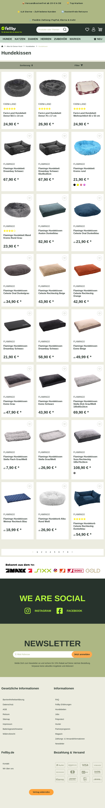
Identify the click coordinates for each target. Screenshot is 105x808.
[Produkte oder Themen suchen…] (48, 30)
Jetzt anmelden (82, 654)
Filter (79, 65)
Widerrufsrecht (9, 734)
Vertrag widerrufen (41, 792)
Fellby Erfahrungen (63, 704)
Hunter (58, 724)
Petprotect (59, 719)
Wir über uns (8, 768)
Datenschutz (8, 704)
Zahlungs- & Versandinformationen (70, 739)
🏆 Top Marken (75, 3)
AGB (5, 709)
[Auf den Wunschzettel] (29, 75)
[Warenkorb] (100, 29)
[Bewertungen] (17, 109)
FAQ (57, 700)
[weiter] (72, 552)
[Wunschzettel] (87, 30)
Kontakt (6, 764)
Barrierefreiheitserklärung (13, 700)
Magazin (58, 734)
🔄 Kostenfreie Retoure (75, 11)
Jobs (57, 714)
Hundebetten (60, 709)
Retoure (6, 714)
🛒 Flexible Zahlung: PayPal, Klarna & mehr (52, 20)
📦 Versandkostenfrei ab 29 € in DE (41, 3)
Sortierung (26, 65)
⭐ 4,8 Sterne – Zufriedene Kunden (36, 11)
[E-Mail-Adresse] (43, 654)
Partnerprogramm (62, 729)
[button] (93, 29)
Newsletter (59, 744)
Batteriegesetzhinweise (12, 729)
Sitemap (6, 719)
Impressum (7, 724)
